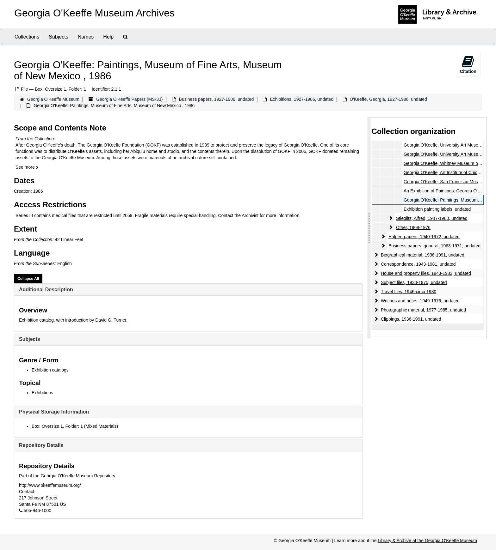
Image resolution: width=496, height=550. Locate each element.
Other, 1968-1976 (413, 227)
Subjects (58, 36)
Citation (468, 64)
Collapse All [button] (28, 278)
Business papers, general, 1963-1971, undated (434, 245)
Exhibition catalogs (50, 369)
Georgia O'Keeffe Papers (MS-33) (129, 99)
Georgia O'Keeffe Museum (53, 99)
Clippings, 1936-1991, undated (411, 319)
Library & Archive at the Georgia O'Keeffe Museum (427, 540)
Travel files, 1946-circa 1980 (408, 291)
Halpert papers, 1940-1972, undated (423, 236)
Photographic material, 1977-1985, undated (423, 309)
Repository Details (41, 445)
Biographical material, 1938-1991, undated (422, 254)
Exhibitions (42, 392)
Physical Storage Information (54, 411)
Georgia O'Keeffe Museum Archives (94, 13)
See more (27, 167)
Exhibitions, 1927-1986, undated (301, 99)
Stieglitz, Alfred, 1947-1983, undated (431, 218)
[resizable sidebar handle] (369, 227)
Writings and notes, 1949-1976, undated (420, 300)
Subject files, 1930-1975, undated (414, 282)
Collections (27, 36)
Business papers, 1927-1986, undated (216, 99)
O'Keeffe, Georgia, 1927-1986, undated (388, 99)
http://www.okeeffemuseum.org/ (50, 485)
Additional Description (46, 289)
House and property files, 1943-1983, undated (426, 273)
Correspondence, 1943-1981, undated (418, 264)
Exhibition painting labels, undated (437, 209)
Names (86, 36)
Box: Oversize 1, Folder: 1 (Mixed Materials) (75, 426)
